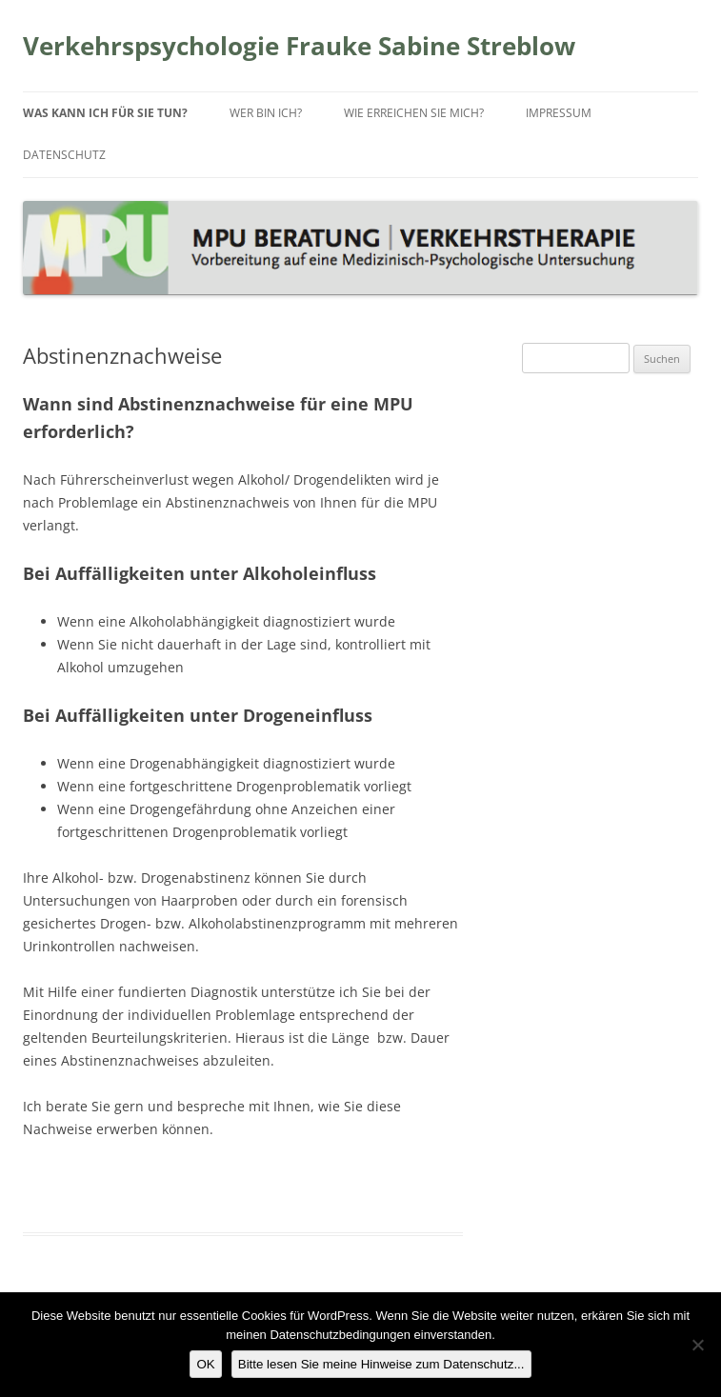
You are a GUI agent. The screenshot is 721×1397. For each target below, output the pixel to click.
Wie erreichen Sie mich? (414, 113)
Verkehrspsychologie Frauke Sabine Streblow (299, 46)
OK (205, 1364)
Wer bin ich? (266, 113)
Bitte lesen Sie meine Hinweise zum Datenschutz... (381, 1364)
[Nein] (697, 1344)
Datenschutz (64, 155)
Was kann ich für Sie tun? (105, 113)
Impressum (558, 113)
